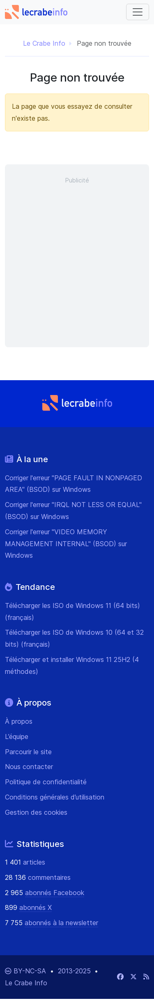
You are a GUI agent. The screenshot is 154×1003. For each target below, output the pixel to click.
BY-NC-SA (31, 971)
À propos (18, 721)
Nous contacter (29, 766)
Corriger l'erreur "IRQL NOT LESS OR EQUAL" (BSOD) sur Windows (73, 510)
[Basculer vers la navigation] (137, 12)
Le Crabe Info (44, 43)
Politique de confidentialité (46, 782)
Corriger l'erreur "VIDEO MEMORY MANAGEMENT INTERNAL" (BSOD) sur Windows (66, 544)
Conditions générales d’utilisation (54, 797)
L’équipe (16, 736)
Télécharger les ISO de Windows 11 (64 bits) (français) (72, 611)
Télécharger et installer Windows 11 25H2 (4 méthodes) (72, 665)
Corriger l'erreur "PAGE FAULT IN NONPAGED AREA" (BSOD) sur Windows (73, 484)
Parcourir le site (28, 752)
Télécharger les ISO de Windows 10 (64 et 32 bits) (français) (74, 638)
